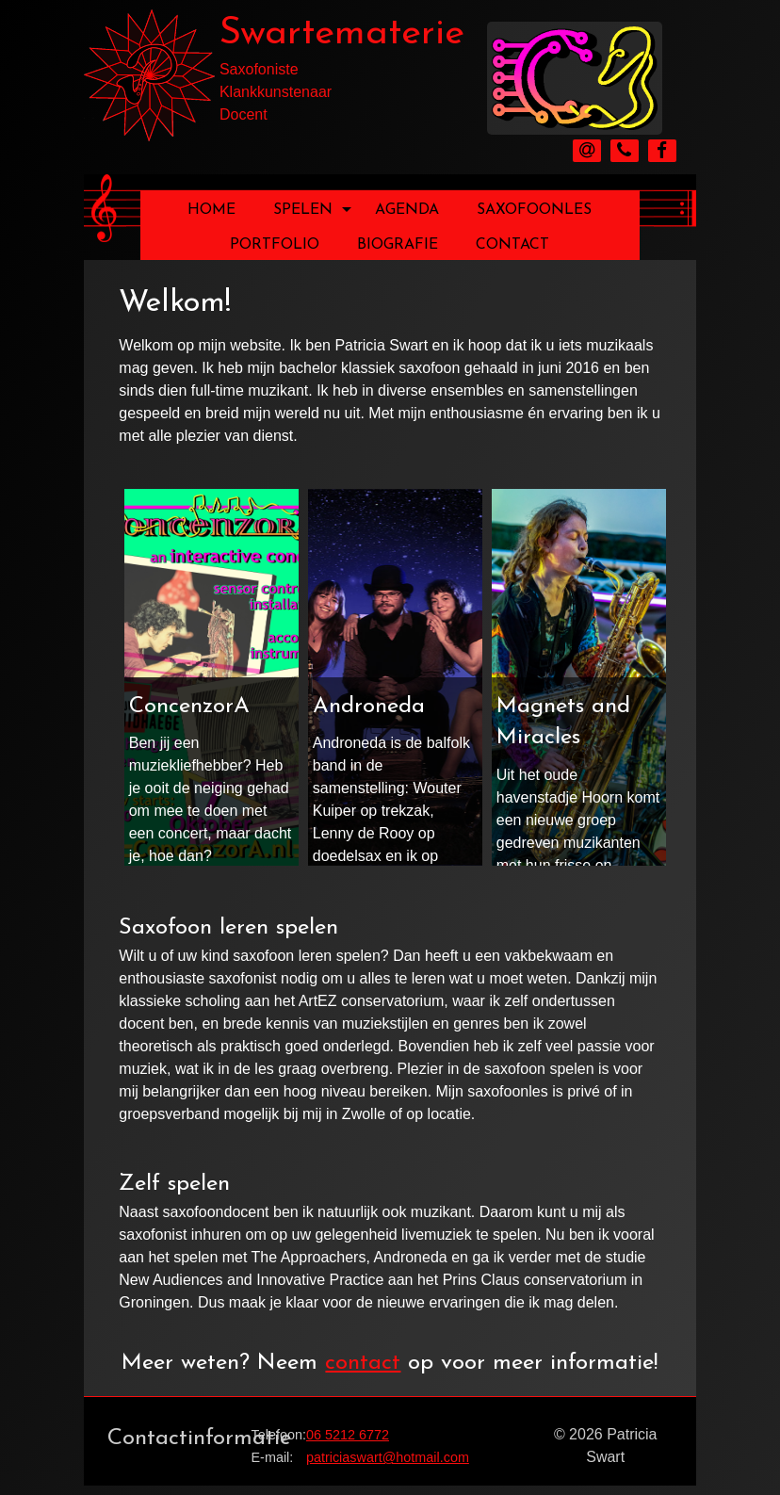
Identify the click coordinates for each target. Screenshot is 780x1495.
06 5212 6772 (347, 1434)
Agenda (407, 210)
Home (211, 210)
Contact (512, 244)
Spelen (312, 210)
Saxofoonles (534, 210)
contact (362, 1363)
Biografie (397, 244)
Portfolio (274, 244)
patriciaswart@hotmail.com (387, 1457)
